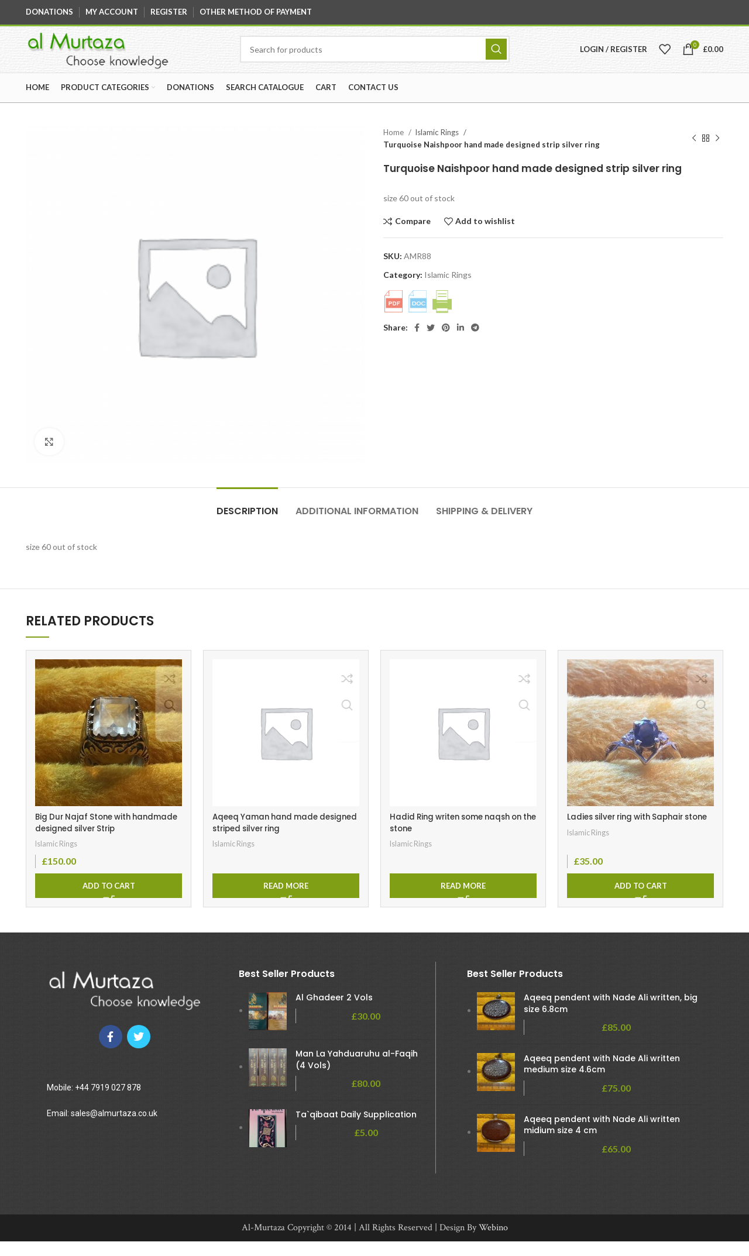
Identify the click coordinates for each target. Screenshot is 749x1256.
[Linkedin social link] (460, 342)
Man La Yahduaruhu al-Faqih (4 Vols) (357, 1074)
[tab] (247, 520)
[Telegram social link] (475, 342)
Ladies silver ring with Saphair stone (629, 837)
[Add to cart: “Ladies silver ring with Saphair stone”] (640, 899)
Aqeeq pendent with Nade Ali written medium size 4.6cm (602, 1079)
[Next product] (717, 153)
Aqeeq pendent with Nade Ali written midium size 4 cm (602, 1139)
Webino (493, 1242)
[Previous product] (694, 153)
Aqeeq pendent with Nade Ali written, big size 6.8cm (611, 1018)
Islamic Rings (438, 147)
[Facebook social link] (417, 342)
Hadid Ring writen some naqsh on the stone (461, 837)
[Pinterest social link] (445, 342)
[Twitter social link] (430, 342)
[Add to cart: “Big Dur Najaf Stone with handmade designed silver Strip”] (108, 899)
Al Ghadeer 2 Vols (334, 1012)
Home (394, 147)
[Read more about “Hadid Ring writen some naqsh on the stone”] (463, 899)
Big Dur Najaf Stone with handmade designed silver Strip (103, 837)
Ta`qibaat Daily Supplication (356, 1129)
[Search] (376, 56)
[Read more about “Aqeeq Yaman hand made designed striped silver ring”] (285, 899)
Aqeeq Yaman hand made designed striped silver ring (270, 837)
